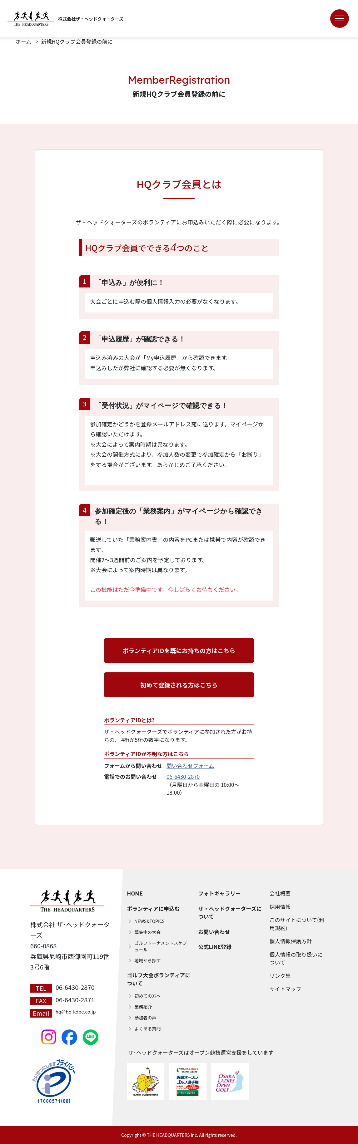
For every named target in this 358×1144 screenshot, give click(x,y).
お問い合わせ (214, 931)
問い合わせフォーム (190, 765)
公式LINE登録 (214, 946)
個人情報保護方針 (291, 941)
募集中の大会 (147, 932)
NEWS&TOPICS (149, 921)
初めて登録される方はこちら (178, 684)
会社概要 (280, 893)
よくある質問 (147, 1028)
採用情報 (280, 907)
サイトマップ (285, 989)
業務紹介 (143, 1007)
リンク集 (280, 976)
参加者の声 (145, 1017)
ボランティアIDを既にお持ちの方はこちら (179, 650)
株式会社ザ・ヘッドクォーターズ (90, 19)
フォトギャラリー (219, 893)
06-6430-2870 (183, 776)
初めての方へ (147, 996)
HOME (135, 893)
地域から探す (147, 960)
